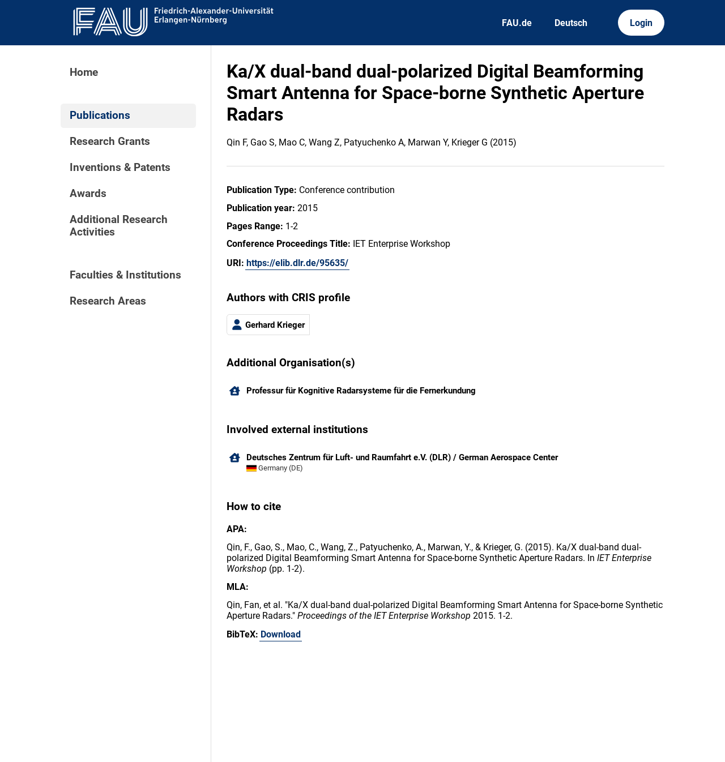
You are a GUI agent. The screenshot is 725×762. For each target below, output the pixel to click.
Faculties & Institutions (125, 275)
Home (84, 72)
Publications (100, 115)
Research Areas (108, 301)
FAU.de (517, 23)
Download (281, 634)
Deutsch (571, 23)
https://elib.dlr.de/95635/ (297, 263)
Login (641, 23)
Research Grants (110, 141)
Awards (88, 193)
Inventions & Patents (120, 167)
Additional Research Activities (119, 225)
